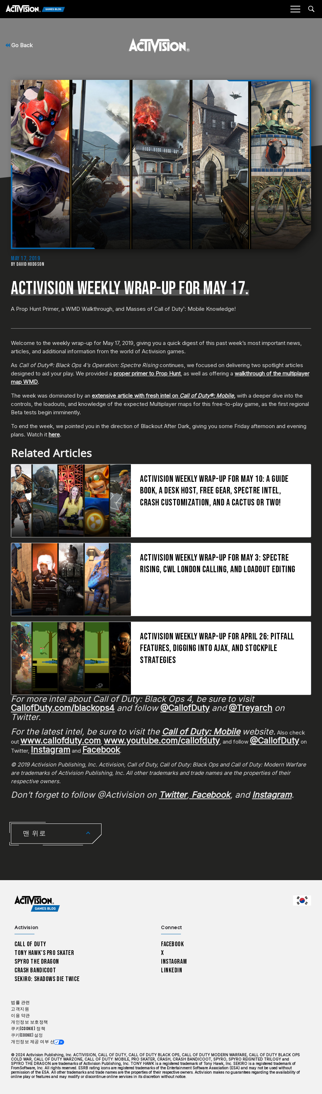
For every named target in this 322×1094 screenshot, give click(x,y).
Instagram (50, 750)
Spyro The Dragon (37, 961)
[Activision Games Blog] (35, 9)
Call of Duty (30, 944)
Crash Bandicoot (35, 970)
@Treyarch (250, 708)
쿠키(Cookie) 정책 (28, 1029)
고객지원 (20, 1009)
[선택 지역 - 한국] (302, 900)
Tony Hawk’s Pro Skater (44, 953)
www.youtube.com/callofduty (162, 741)
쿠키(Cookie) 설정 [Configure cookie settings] (27, 1035)
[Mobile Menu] (295, 9)
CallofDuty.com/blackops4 (63, 708)
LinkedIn (171, 970)
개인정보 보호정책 (29, 1022)
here (54, 434)
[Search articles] (311, 8)
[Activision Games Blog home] (37, 903)
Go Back (19, 45)
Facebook (101, 750)
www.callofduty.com (60, 741)
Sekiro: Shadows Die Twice (47, 979)
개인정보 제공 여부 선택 (35, 1042)
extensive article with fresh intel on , (163, 395)
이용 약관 (20, 1015)
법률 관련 (20, 1002)
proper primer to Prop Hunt (147, 373)
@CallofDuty (185, 708)
